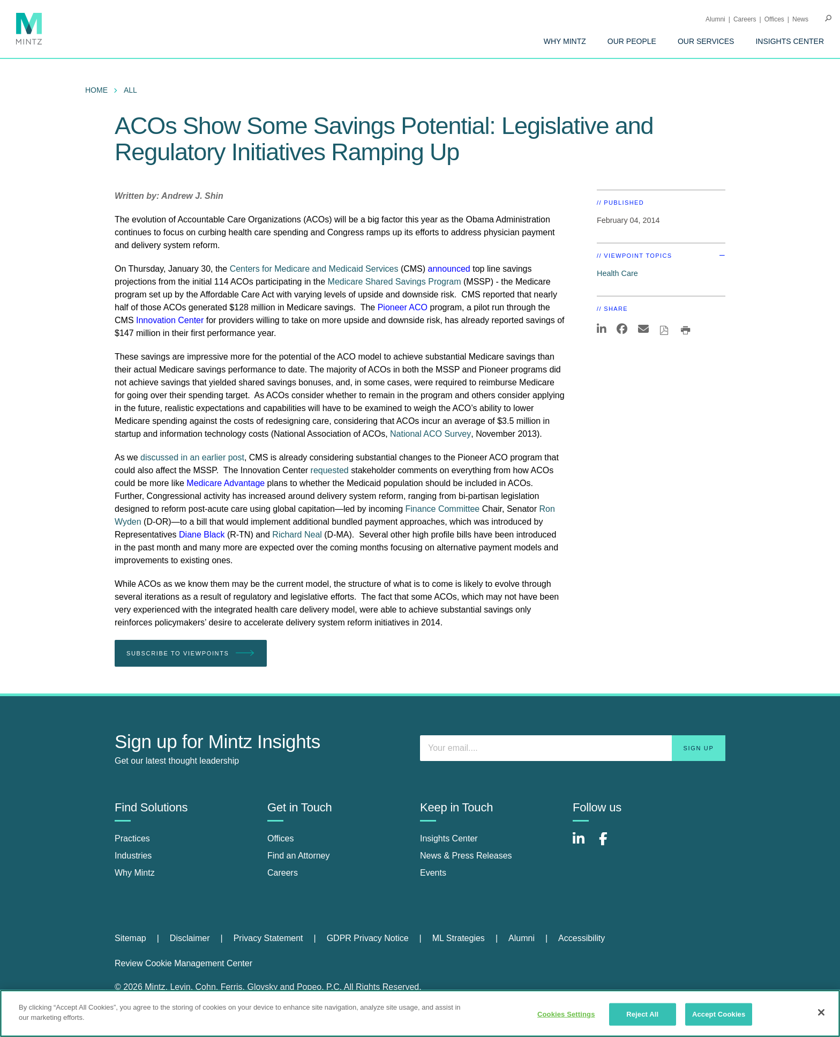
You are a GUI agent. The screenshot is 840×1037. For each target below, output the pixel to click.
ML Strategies (458, 938)
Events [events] (433, 872)
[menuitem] (565, 41)
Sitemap (130, 938)
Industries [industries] (133, 855)
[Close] (821, 1012)
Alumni (715, 19)
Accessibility (581, 938)
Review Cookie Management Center (183, 963)
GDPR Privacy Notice (368, 938)
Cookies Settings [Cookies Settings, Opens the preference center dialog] (566, 1014)
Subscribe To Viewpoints (190, 653)
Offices (774, 19)
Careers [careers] (282, 872)
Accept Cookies (718, 1014)
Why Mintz (565, 41)
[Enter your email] (572, 748)
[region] (420, 1013)
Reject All (642, 1014)
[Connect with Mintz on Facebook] (609, 844)
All (130, 90)
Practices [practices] (132, 838)
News (800, 19)
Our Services (706, 41)
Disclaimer (190, 938)
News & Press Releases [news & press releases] (466, 855)
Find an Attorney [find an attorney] (298, 855)
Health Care (617, 273)
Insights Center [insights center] (449, 838)
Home (96, 90)
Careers (744, 19)
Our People (632, 41)
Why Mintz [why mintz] (135, 872)
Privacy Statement (268, 938)
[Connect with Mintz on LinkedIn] (583, 844)
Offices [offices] (280, 838)
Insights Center (789, 41)
